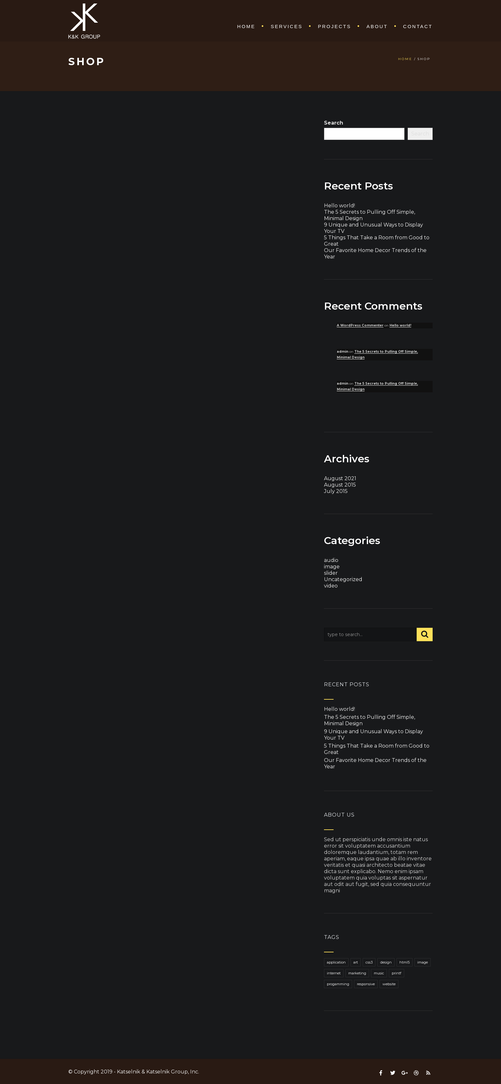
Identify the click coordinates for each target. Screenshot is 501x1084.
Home (246, 26)
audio (331, 560)
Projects (334, 26)
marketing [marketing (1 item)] (357, 973)
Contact (418, 26)
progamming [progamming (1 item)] (338, 984)
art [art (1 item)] (355, 962)
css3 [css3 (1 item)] (369, 962)
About (377, 26)
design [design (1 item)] (386, 962)
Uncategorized (343, 579)
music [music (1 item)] (379, 973)
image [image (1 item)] (422, 962)
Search (333, 123)
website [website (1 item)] (389, 984)
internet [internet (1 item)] (334, 973)
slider (331, 573)
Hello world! (339, 206)
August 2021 (340, 478)
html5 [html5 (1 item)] (404, 962)
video (331, 586)
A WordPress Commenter (360, 325)
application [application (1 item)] (336, 962)
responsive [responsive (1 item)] (366, 984)
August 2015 (340, 485)
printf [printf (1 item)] (396, 973)
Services (287, 26)
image (332, 567)
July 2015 (336, 491)
